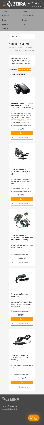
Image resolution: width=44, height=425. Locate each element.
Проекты (5, 24)
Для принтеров (17, 50)
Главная (11, 48)
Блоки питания (29, 50)
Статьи (24, 20)
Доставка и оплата (28, 16)
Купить (22, 133)
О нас (24, 24)
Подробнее (22, 120)
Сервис (24, 11)
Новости (5, 20)
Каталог (4, 11)
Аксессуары (29, 48)
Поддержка (6, 16)
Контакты (5, 29)
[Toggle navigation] (4, 4)
